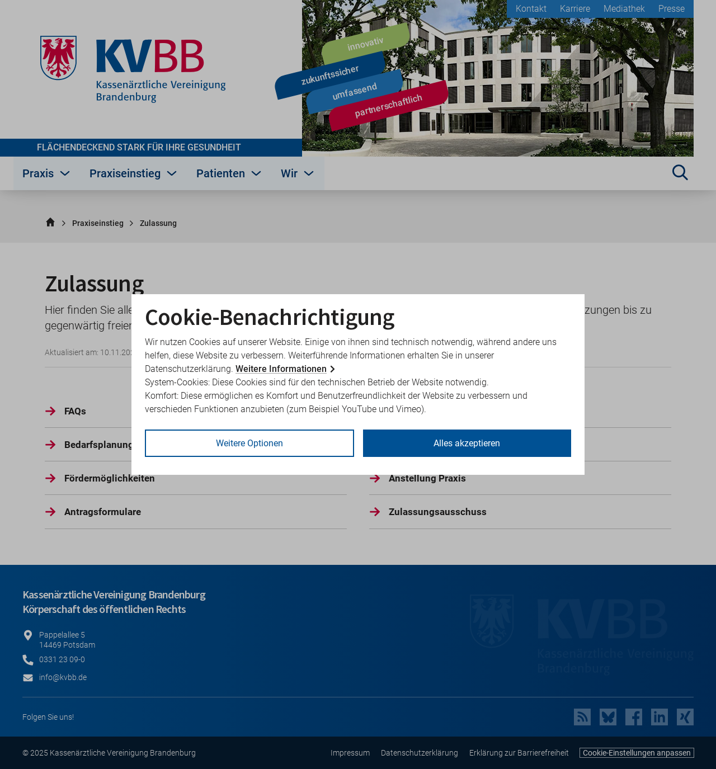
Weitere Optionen (249, 443)
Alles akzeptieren (467, 443)
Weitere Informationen (281, 369)
